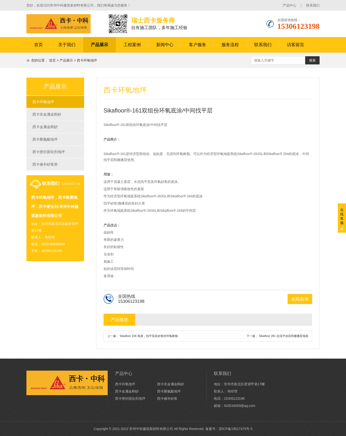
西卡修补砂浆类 (45, 164)
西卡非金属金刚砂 (46, 114)
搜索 (312, 60)
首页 (38, 44)
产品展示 (99, 44)
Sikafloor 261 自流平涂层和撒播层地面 (283, 336)
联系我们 (313, 5)
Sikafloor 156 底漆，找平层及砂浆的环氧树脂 (149, 336)
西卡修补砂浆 (167, 398)
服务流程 (230, 44)
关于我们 (66, 44)
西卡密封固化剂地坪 (48, 152)
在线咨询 (300, 299)
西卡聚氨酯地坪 (45, 139)
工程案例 (132, 44)
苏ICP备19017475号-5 (236, 429)
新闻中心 (164, 44)
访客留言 (295, 44)
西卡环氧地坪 (87, 60)
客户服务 (197, 44)
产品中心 (289, 5)
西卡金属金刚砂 (45, 127)
